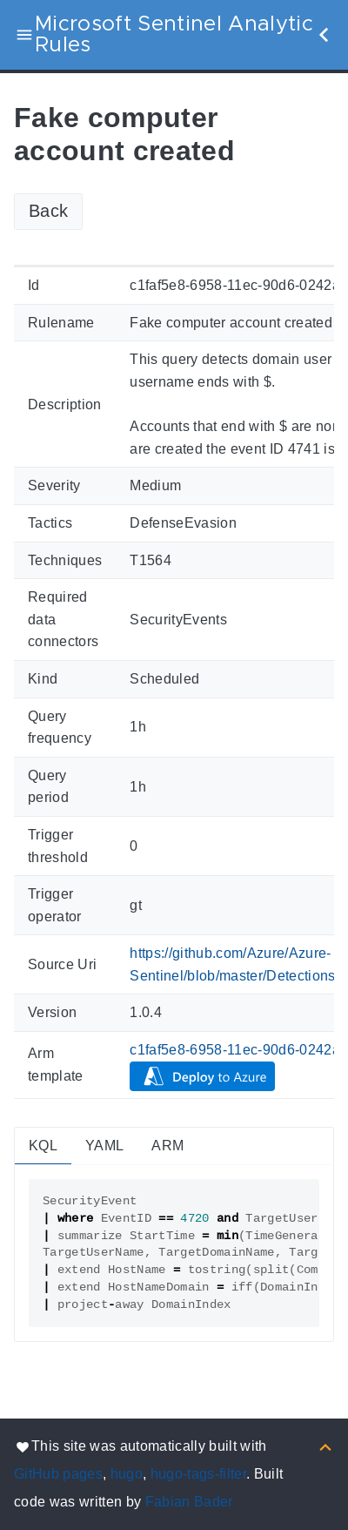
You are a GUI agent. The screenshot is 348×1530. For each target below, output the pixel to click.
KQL (43, 1145)
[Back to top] (325, 1446)
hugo (126, 1473)
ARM (167, 1145)
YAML (104, 1145)
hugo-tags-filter (198, 1473)
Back (48, 210)
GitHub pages (58, 1473)
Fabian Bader (189, 1501)
